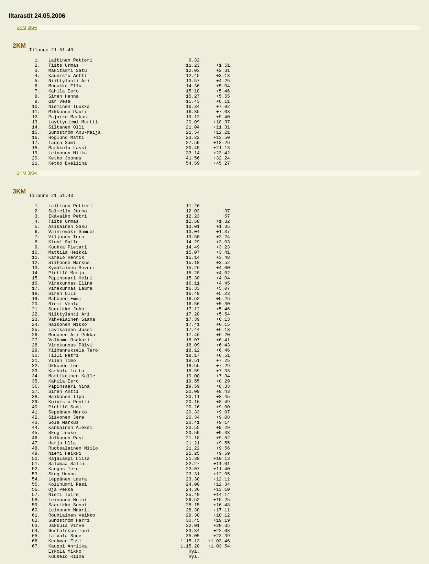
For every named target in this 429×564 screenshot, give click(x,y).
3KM (32, 27)
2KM (21, 27)
